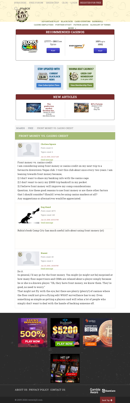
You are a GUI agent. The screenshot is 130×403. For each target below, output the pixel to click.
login (74, 2)
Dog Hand (46, 207)
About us (21, 389)
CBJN (65, 2)
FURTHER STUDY (63, 25)
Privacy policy (39, 389)
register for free (90, 2)
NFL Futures (96, 104)
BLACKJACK (67, 21)
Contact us (57, 389)
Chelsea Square (48, 144)
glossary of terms (100, 25)
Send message (47, 160)
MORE (72, 28)
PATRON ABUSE (81, 25)
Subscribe (20, 2)
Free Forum (36, 2)
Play (53, 50)
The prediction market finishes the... (49, 107)
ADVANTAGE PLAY (50, 21)
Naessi (44, 253)
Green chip (52, 2)
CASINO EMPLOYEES (43, 25)
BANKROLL (97, 21)
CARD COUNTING (82, 21)
